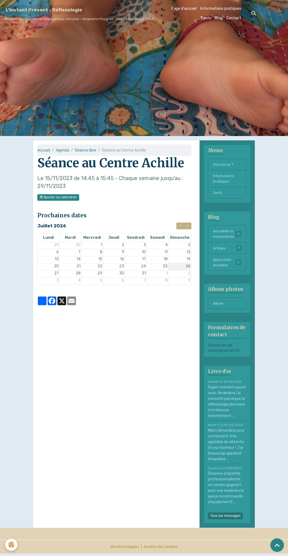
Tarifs (206, 18)
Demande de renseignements (224, 350)
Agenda (62, 150)
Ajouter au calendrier (58, 197)
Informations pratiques (220, 8)
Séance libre (85, 150)
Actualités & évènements (227, 235)
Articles (227, 249)
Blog (218, 18)
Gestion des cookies (161, 549)
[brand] (79, 13)
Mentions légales (124, 549)
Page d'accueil (184, 8)
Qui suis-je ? (223, 164)
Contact (233, 18)
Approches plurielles (227, 264)
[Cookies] (11, 545)
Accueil (43, 150)
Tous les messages (225, 518)
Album (218, 305)
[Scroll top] (277, 545)
